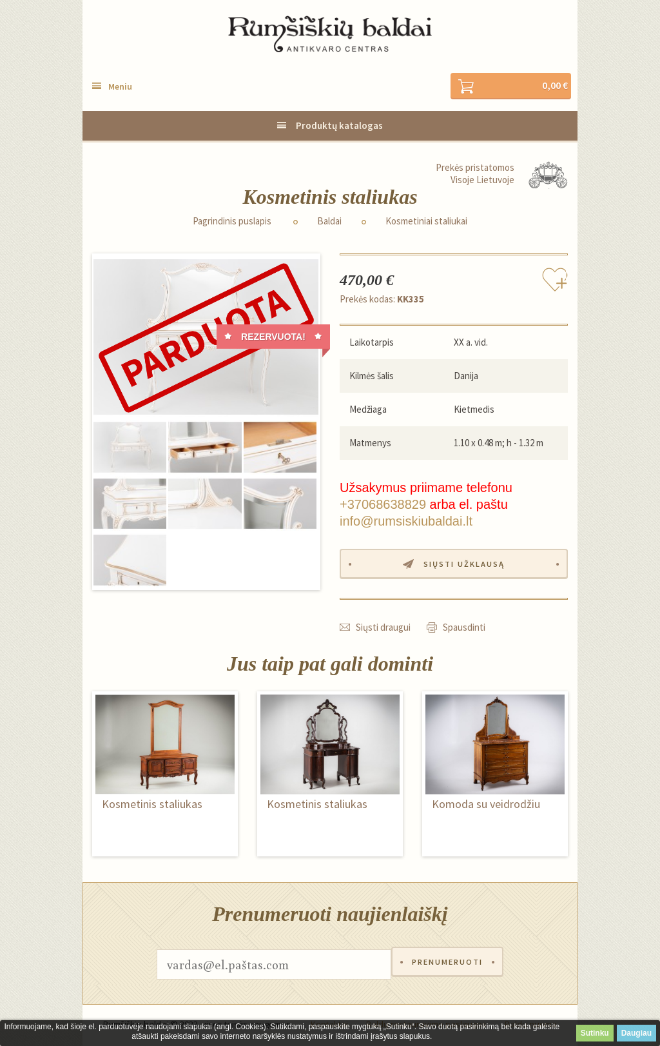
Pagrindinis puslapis (232, 222)
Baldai (329, 222)
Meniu (120, 87)
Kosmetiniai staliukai (426, 222)
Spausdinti (464, 629)
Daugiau (636, 1033)
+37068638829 (383, 505)
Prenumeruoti (447, 966)
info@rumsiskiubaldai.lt (406, 522)
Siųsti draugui (383, 629)
